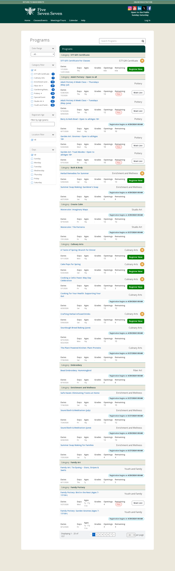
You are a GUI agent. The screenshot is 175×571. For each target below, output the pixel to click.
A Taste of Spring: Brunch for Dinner (78, 247)
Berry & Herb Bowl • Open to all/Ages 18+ (80, 116)
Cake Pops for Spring (71, 262)
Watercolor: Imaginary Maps (74, 207)
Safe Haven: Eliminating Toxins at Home (80, 390)
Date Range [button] (43, 46)
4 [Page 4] (102, 532)
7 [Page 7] (111, 532)
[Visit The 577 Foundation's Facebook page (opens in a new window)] (149, 8)
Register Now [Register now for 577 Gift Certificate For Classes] (135, 67)
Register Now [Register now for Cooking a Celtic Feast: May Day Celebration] (135, 284)
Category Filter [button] (43, 62)
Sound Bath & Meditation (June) (76, 425)
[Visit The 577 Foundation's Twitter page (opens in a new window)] (144, 8)
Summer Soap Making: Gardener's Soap (79, 184)
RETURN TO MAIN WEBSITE (33, 2)
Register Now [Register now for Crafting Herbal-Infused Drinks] (135, 318)
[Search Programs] (143, 38)
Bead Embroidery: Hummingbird (76, 368)
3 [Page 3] (99, 532)
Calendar (73, 20)
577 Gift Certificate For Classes (75, 58)
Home (27, 20)
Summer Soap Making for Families (77, 442)
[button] (43, 68)
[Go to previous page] (91, 532)
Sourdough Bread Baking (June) (75, 325)
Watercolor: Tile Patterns (73, 224)
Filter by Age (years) (39, 117)
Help (83, 20)
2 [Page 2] (96, 532)
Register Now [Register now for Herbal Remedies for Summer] (135, 178)
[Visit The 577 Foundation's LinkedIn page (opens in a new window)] (139, 8)
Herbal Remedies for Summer (75, 171)
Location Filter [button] (43, 132)
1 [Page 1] (93, 532)
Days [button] (43, 147)
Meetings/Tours (58, 20)
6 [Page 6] (108, 532)
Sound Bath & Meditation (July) (75, 408)
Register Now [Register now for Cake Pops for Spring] (135, 269)
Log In (147, 20)
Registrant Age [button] (43, 112)
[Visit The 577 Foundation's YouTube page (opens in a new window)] (135, 8)
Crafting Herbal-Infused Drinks (75, 311)
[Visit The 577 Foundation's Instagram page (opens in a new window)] (130, 8)
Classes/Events (40, 20)
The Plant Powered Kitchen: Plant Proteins (81, 345)
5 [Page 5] (105, 532)
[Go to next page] (113, 532)
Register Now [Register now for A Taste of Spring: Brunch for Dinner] (135, 254)
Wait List (139, 91)
